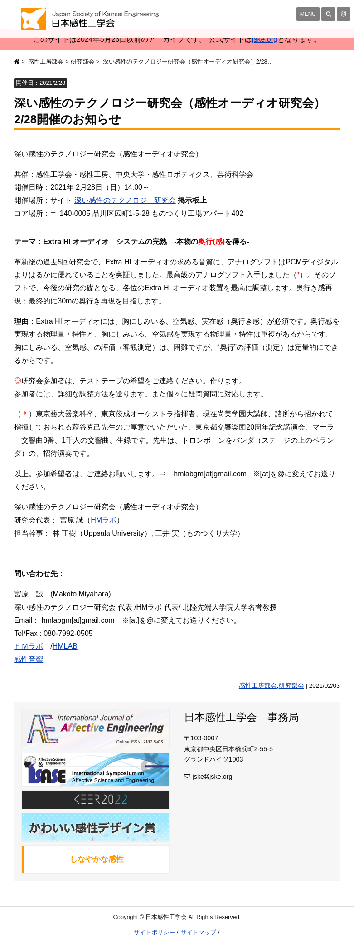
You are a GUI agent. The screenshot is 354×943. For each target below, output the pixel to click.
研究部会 (82, 61)
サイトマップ (198, 932)
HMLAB (65, 646)
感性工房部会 (45, 61)
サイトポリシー (154, 932)
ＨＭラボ (28, 646)
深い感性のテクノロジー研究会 (125, 200)
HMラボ (103, 520)
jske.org (264, 39)
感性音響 (28, 659)
